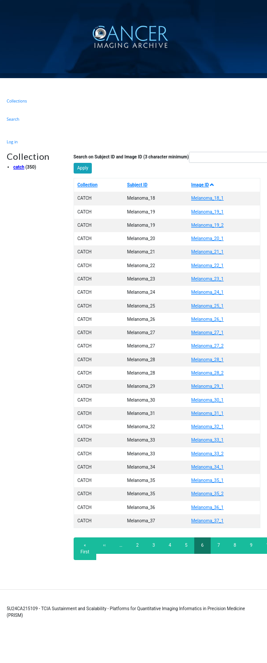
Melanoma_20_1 (207, 238)
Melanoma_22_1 (207, 265)
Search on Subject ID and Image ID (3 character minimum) (131, 156)
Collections (17, 101)
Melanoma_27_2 (207, 345)
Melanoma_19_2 (207, 225)
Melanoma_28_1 (207, 359)
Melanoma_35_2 (207, 493)
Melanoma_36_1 (207, 507)
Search (13, 119)
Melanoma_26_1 (207, 319)
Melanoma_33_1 (207, 440)
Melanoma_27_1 (207, 332)
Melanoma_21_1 (207, 251)
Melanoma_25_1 (207, 306)
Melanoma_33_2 (207, 453)
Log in (12, 142)
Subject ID (137, 184)
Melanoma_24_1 (207, 292)
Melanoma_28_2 (207, 373)
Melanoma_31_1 (207, 413)
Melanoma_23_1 (207, 278)
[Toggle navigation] (259, 37)
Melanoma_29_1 (207, 386)
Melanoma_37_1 (207, 520)
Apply (82, 168)
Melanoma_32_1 (207, 426)
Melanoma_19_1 (207, 211)
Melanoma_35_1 (207, 480)
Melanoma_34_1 (207, 467)
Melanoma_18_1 (207, 198)
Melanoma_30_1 (207, 400)
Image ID (202, 184)
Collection (88, 184)
